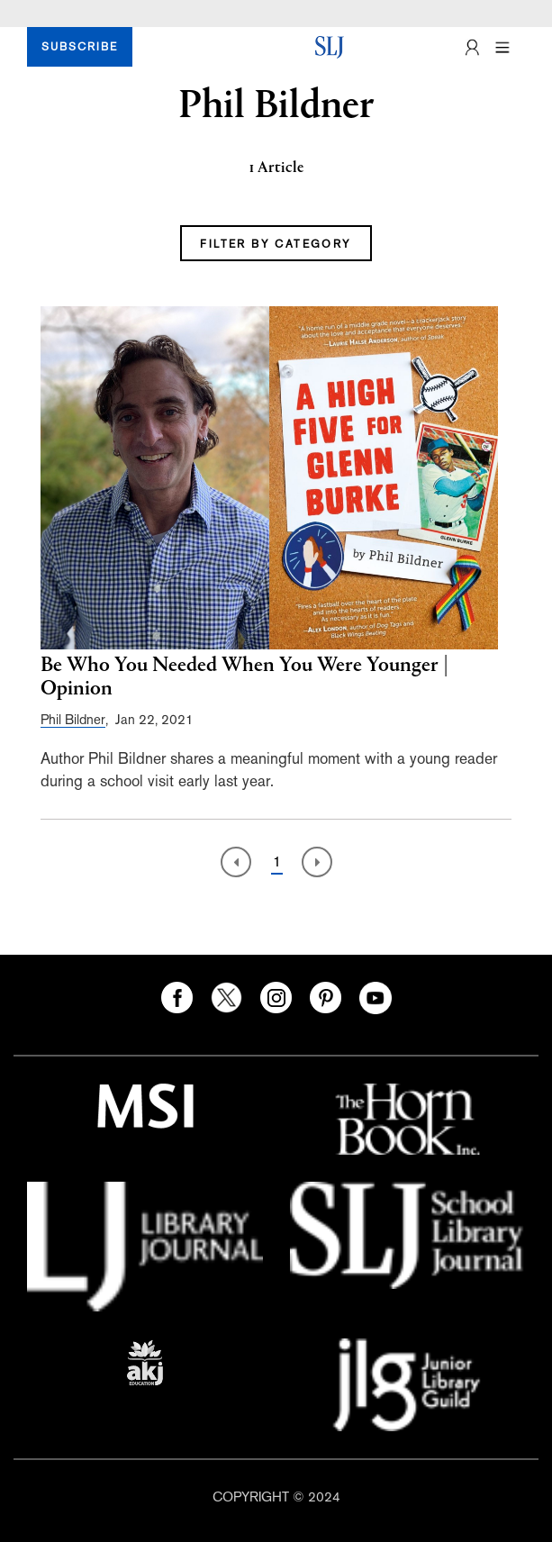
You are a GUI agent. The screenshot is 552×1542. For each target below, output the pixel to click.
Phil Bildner (73, 719)
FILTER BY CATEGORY (275, 244)
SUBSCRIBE (79, 47)
